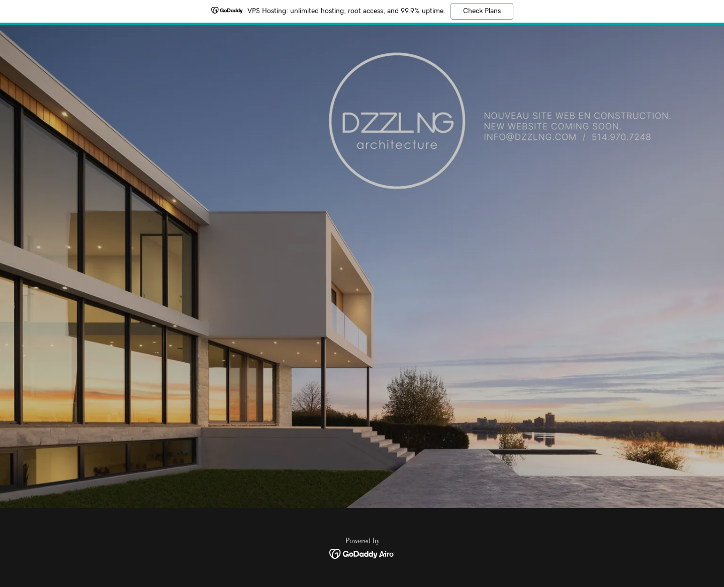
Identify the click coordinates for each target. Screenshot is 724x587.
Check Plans (482, 11)
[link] (362, 554)
